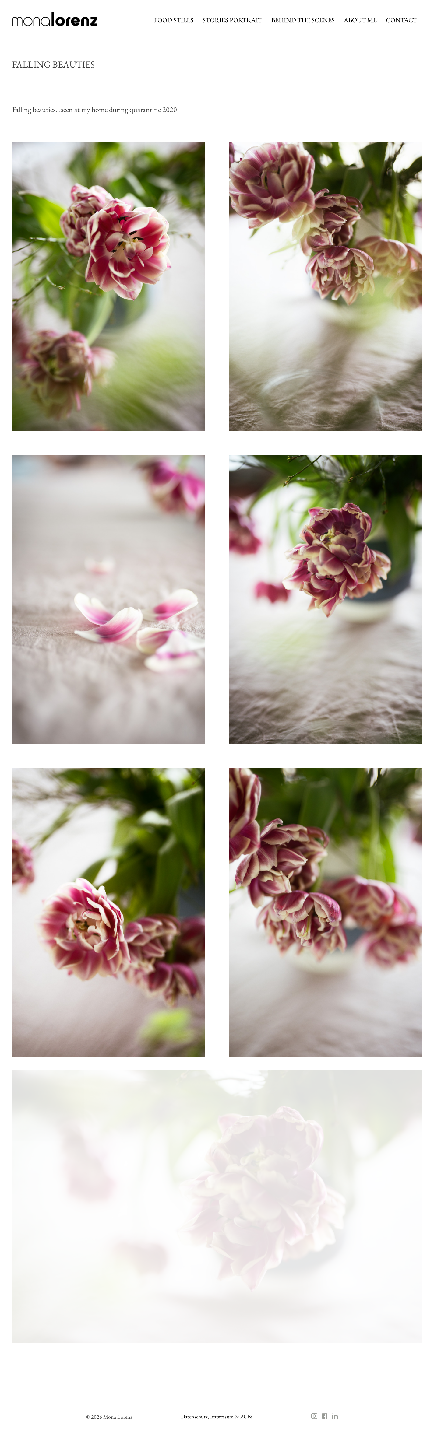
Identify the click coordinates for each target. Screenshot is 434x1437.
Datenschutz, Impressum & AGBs (217, 1416)
